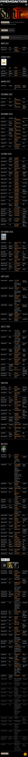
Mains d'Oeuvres (24, 547)
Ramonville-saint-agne (11, 365)
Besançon (11, 515)
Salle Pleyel (25, 373)
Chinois (24, 254)
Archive (16, 718)
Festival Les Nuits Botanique (17, 512)
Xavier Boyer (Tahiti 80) (17, 749)
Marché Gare (25, 75)
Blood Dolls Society (17, 665)
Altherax (24, 269)
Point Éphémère (24, 225)
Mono (15, 68)
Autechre (16, 209)
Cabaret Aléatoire (24, 216)
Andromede (16, 590)
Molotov (24, 701)
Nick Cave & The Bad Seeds (17, 297)
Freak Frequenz (24, 722)
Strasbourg (11, 197)
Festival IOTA (25, 319)
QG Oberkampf (25, 406)
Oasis (24, 143)
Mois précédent (5, 753)
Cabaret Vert (25, 314)
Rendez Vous (17, 431)
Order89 (16, 419)
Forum (24, 102)
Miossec (16, 571)
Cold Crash (25, 612)
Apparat (16, 221)
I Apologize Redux (16, 460)
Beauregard (11, 370)
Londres (10, 402)
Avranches (11, 519)
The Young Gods (17, 260)
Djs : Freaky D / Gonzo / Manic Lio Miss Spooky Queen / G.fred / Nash (17, 670)
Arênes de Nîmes (24, 360)
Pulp (15, 368)
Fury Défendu (25, 179)
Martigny (10, 246)
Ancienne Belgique (24, 86)
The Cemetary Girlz (16, 493)
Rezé (10, 612)
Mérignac (10, 73)
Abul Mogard (16, 607)
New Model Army (17, 389)
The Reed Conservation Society (16, 747)
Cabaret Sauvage (24, 68)
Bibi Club (16, 624)
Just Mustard (16, 621)
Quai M (24, 158)
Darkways (16, 654)
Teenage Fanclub (16, 183)
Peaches (16, 614)
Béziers (10, 125)
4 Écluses (24, 692)
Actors (16, 246)
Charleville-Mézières (11, 315)
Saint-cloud (11, 288)
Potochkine (17, 721)
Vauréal (10, 102)
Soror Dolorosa (18, 496)
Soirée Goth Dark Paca (17, 583)
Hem (10, 98)
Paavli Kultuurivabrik (25, 257)
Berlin (10, 627)
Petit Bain (24, 47)
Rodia (24, 515)
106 (23, 522)
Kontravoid (17, 577)
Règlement (17, 684)
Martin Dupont (16, 204)
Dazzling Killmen (16, 225)
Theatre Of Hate (17, 631)
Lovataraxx (17, 269)
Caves (24, 246)
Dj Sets (15, 716)
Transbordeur (25, 118)
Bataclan (24, 213)
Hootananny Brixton (25, 402)
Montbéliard (11, 658)
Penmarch (11, 136)
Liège (10, 186)
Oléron (10, 319)
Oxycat (18, 588)
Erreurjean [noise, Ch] (17, 651)
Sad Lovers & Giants (17, 402)
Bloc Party (17, 148)
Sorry (15, 398)
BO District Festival (25, 658)
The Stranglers (17, 99)
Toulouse (10, 260)
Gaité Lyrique (25, 602)
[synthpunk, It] (17, 648)
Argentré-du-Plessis (11, 420)
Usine (24, 219)
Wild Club (24, 583)
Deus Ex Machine (24, 165)
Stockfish (24, 457)
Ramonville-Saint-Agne (11, 129)
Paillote (24, 676)
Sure (15, 739)
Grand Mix (24, 400)
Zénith (24, 49)
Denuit (16, 737)
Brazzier (16, 724)
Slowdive (16, 288)
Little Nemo (17, 405)
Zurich (10, 596)
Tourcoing (11, 400)
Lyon (9, 75)
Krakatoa (24, 73)
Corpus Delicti (16, 140)
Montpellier (11, 488)
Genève (10, 219)
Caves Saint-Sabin (25, 665)
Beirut (16, 373)
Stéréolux (24, 71)
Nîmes (10, 168)
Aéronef (24, 209)
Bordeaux (10, 165)
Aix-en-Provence (10, 122)
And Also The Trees (17, 243)
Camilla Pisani (17, 605)
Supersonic (25, 696)
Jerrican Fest (16, 422)
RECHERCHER (5, 37)
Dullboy (16, 656)
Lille (9, 209)
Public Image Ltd (17, 425)
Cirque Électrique (24, 580)
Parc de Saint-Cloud (25, 281)
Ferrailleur (24, 483)
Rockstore (24, 488)
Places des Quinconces (25, 305)
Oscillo (16, 602)
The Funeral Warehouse (17, 465)
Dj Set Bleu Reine (17, 686)
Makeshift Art (17, 663)
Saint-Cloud (11, 280)
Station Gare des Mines (25, 530)
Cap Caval (24, 136)
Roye (10, 389)
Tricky (16, 500)
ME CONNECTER (5, 22)
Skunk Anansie (18, 503)
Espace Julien (25, 571)
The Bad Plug (17, 647)
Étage (24, 436)
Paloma (24, 168)
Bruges (10, 183)
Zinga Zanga (25, 125)
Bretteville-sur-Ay (11, 676)
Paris (10, 47)
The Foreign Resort (17, 701)
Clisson (10, 393)
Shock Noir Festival (16, 728)
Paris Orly (17, 676)
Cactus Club (25, 183)
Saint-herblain (10, 133)
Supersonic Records (25, 632)
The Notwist (17, 592)
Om (23, 252)
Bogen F (24, 596)
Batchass (17, 270)
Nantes (10, 71)
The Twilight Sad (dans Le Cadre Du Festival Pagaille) (17, 310)
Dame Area (17, 529)
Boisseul (10, 105)
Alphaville (17, 263)
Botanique (24, 248)
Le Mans (10, 143)
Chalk (15, 662)
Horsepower (17, 410)
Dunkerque (11, 692)
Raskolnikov (17, 741)
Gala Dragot (17, 645)
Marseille (10, 215)
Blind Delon (17, 612)
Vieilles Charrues (24, 350)
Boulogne (10, 718)
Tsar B (16, 643)
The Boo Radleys (16, 158)
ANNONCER (4, 30)
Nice (9, 269)
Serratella (17, 699)
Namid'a (16, 497)
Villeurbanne (11, 118)
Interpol (16, 146)
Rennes (10, 161)
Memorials (17, 682)
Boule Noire (25, 643)
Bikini (24, 129)
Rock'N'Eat (24, 139)
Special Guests (17, 335)
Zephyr (19, 333)
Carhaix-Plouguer (10, 350)
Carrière (24, 132)
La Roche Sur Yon (10, 158)
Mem (23, 161)
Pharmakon (17, 546)
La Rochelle (11, 417)
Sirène (24, 417)
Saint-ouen (11, 546)
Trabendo (24, 176)
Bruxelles (10, 85)
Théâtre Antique (24, 355)
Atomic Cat (25, 684)
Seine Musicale (24, 718)
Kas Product (17, 207)
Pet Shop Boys (16, 376)
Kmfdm (16, 47)
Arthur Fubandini (17, 639)
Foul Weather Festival (25, 519)
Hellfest (15, 395)
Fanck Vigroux (17, 604)
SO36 (24, 627)
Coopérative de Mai (25, 172)
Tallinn (10, 256)
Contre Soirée (17, 742)
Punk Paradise (24, 745)
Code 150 (16, 455)
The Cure (16, 280)
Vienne (10, 354)
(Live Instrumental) (16, 636)
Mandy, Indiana (16, 689)
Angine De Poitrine (16, 190)
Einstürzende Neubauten (17, 679)
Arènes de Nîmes (24, 331)
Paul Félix (16, 744)
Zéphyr (24, 98)
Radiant (24, 500)
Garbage (16, 502)
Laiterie (24, 197)
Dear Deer (16, 553)
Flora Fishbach (16, 50)
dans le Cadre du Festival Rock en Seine (17, 285)
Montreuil (10, 254)
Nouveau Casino (24, 465)
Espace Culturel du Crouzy (25, 107)
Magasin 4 (24, 573)
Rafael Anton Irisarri (16, 608)
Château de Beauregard (25, 370)
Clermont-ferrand (11, 172)
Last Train (17, 594)
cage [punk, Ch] (17, 649)
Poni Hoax (17, 635)
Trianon (24, 428)
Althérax (24, 540)
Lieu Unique (25, 211)
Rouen (10, 179)
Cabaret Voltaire (16, 414)
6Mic (23, 121)
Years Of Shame (18, 697)
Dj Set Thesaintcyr (16, 407)
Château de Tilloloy (25, 389)
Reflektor (24, 186)
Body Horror (17, 696)
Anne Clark (17, 85)
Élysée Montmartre (25, 190)
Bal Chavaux (25, 635)
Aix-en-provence (10, 266)
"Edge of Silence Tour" (17, 87)
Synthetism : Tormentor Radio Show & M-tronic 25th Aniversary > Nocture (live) (17, 709)
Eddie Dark (17, 540)
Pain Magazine (16, 433)
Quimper (10, 724)
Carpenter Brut (17, 169)
